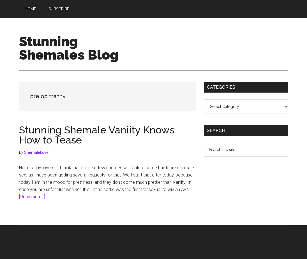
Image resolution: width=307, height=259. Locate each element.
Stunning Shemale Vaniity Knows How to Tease (96, 135)
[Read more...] (32, 196)
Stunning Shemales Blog (69, 48)
